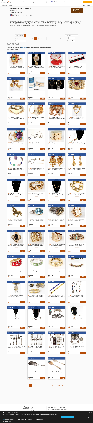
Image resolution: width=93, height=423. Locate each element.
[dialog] (46, 417)
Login (80, 2)
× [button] (91, 412)
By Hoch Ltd (13, 10)
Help (84, 5)
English (89, 5)
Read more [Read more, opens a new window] (5, 417)
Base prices (24, 47)
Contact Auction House (16, 12)
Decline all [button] (82, 416)
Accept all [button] (67, 416)
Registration (87, 2)
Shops (10, 5)
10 (59, 385)
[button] (31, 421)
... (54, 38)
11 (57, 38)
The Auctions (4, 5)
